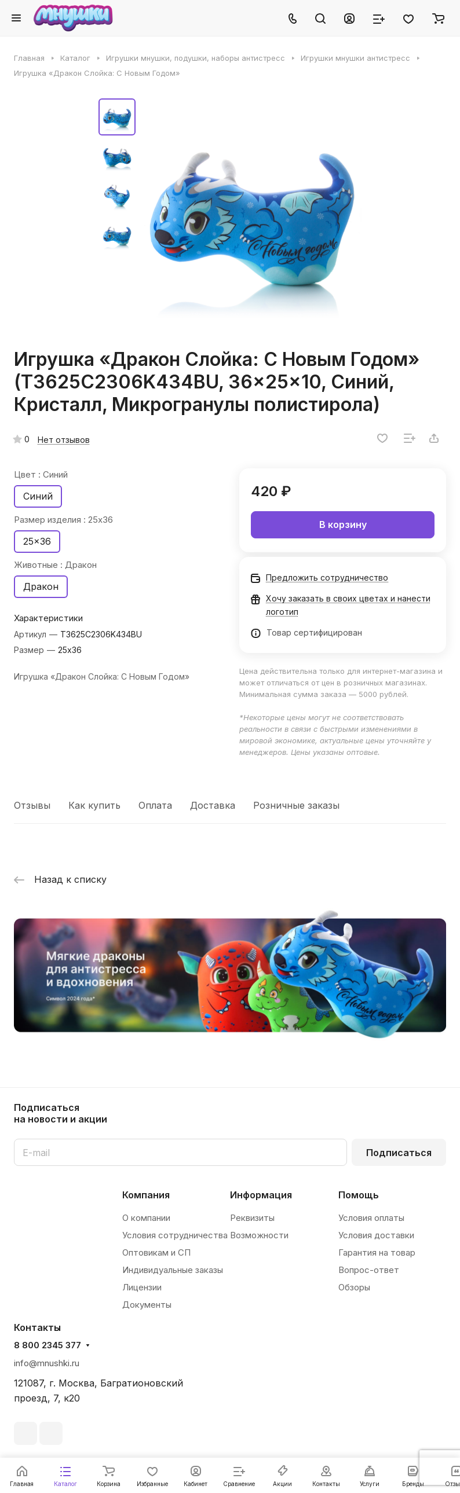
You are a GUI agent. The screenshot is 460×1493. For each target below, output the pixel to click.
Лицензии (142, 1287)
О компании (146, 1217)
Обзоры (354, 1287)
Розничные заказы (296, 805)
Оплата (155, 805)
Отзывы (32, 805)
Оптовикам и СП (156, 1252)
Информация (261, 1195)
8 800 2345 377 (47, 1345)
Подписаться (399, 1152)
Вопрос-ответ (368, 1269)
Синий (38, 496)
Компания (146, 1195)
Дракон (41, 586)
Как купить (94, 805)
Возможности (259, 1235)
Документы (146, 1304)
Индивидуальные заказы (172, 1269)
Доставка (212, 805)
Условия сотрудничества (175, 1235)
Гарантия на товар (376, 1252)
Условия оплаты (371, 1217)
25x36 (37, 541)
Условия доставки (376, 1235)
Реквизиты (252, 1217)
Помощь (358, 1195)
